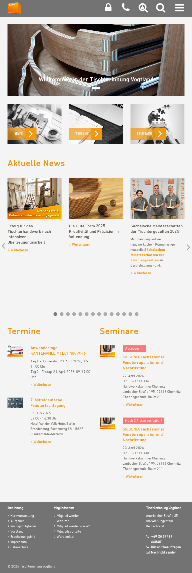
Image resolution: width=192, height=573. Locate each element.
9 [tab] (105, 314)
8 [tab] (99, 314)
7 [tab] (93, 314)
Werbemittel (65, 537)
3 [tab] (68, 314)
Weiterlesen (19, 250)
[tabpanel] (34, 216)
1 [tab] (55, 314)
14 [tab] (136, 314)
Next (187, 247)
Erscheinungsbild (22, 537)
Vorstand (17, 532)
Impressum (18, 542)
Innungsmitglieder (23, 526)
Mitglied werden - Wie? (73, 526)
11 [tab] (118, 314)
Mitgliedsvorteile (69, 532)
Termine (24, 331)
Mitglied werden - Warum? (69, 518)
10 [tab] (112, 314)
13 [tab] (130, 314)
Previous (5, 247)
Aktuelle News (36, 163)
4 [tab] (74, 314)
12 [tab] (124, 314)
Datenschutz (19, 547)
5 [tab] (80, 314)
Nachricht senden (163, 553)
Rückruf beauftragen (166, 547)
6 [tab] (86, 314)
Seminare (119, 331)
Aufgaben (17, 521)
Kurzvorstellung (22, 516)
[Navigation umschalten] (179, 8)
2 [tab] (62, 314)
